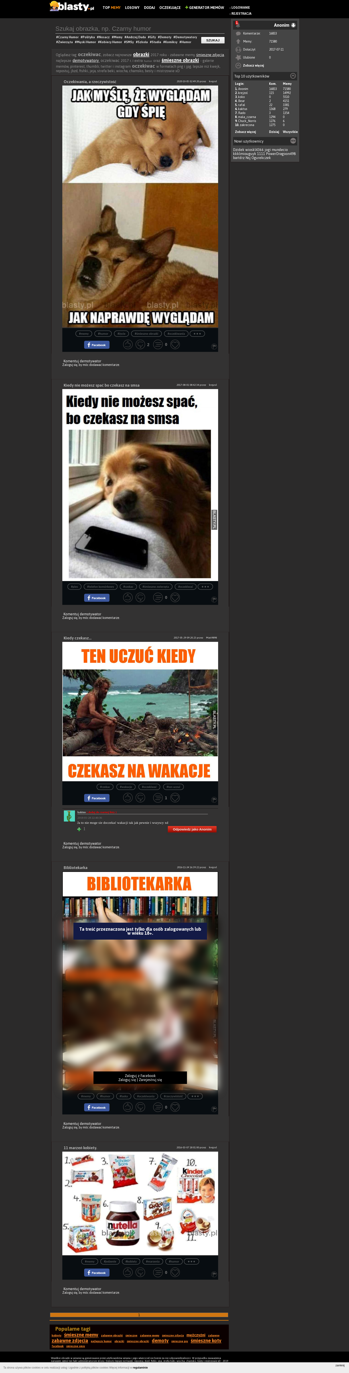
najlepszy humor (101, 1341)
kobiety (56, 1335)
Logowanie (240, 7)
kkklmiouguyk (244, 154)
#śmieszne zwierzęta (156, 587)
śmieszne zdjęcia (210, 55)
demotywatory (86, 60)
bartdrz (239, 158)
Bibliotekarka (75, 867)
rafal (241, 105)
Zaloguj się (69, 365)
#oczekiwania (176, 334)
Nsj (248, 158)
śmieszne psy (179, 1341)
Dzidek (238, 150)
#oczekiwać (185, 587)
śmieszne (131, 1335)
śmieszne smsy (75, 1346)
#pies (74, 587)
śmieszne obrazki (180, 60)
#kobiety (131, 1261)
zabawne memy (149, 1335)
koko (241, 97)
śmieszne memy (81, 1335)
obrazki (141, 54)
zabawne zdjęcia (70, 1340)
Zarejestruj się (150, 1080)
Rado (242, 113)
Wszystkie (290, 132)
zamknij (340, 1365)
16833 (273, 33)
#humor (103, 334)
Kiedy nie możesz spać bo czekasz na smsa (102, 385)
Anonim (243, 89)
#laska (124, 1096)
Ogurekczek (261, 158)
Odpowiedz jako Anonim (192, 829)
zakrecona (247, 125)
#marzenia (152, 1261)
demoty (160, 1340)
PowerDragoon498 (281, 154)
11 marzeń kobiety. (80, 1147)
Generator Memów (204, 8)
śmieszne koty (206, 1340)
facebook (58, 1346)
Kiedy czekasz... (77, 638)
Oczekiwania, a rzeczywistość (90, 81)
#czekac (128, 587)
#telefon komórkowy (100, 587)
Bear (241, 101)
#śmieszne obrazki (146, 334)
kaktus (242, 109)
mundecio (280, 150)
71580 (273, 41)
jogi (268, 150)
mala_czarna (247, 117)
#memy (84, 334)
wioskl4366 (254, 150)
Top (112, 8)
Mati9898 (211, 637)
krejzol (243, 93)
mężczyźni (196, 1335)
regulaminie (140, 1367)
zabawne (213, 1335)
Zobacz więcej (253, 65)
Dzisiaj (274, 132)
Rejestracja (241, 13)
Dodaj (149, 8)
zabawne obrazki (112, 1335)
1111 (261, 154)
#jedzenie (110, 1261)
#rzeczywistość (173, 1096)
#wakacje (126, 787)
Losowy (132, 8)
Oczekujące (170, 8)
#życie (121, 334)
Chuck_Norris (247, 121)
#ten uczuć (174, 787)
